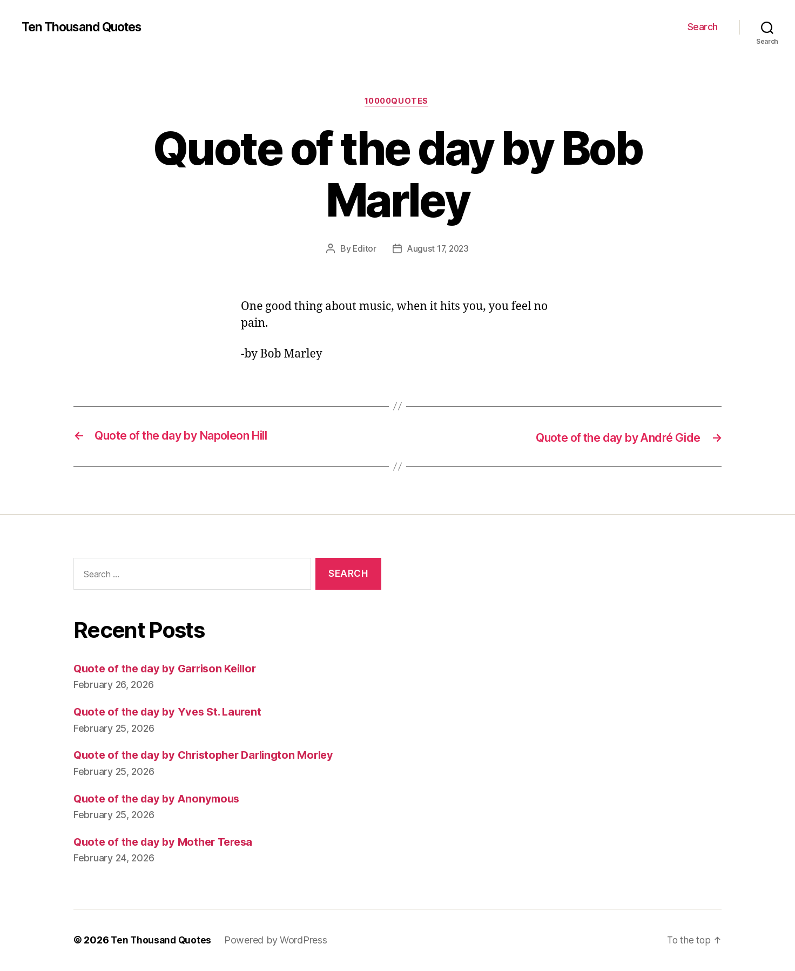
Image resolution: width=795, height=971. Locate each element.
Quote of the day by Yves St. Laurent (171, 712)
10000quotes (397, 102)
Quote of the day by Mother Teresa (167, 842)
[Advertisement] (568, 668)
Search (703, 26)
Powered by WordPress (278, 940)
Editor (363, 250)
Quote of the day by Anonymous (159, 799)
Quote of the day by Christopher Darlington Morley (210, 755)
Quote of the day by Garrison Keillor (169, 669)
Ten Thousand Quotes (86, 27)
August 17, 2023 (438, 250)
